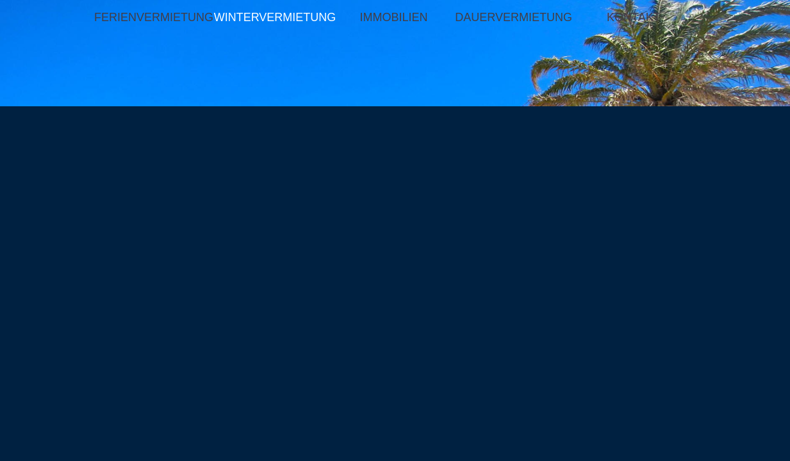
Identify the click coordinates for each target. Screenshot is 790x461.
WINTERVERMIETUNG (274, 17)
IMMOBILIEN (393, 17)
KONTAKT (634, 17)
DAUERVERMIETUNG (513, 17)
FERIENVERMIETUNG (153, 17)
